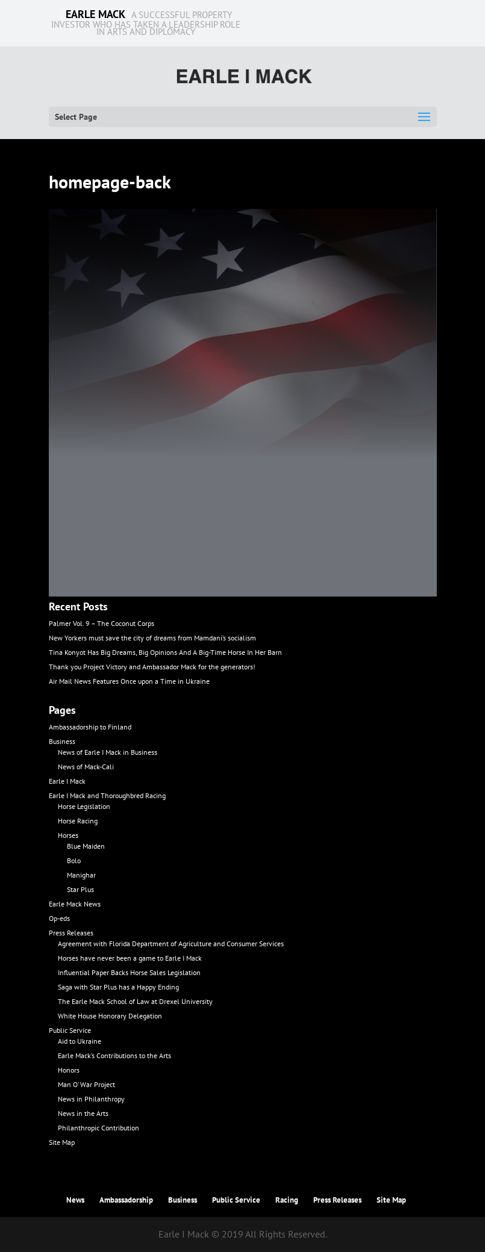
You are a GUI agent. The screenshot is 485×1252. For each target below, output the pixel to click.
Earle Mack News (75, 903)
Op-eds (59, 918)
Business (62, 741)
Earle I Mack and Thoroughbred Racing (107, 795)
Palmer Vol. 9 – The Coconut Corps (101, 623)
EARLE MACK (95, 14)
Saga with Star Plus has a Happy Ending (118, 986)
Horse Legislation (84, 806)
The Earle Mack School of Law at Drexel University (135, 1001)
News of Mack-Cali (86, 766)
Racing (286, 1200)
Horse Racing (78, 820)
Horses (68, 835)
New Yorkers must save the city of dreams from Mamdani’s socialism (152, 637)
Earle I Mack (67, 781)
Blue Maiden (86, 846)
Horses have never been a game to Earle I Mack (130, 957)
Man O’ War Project (86, 1084)
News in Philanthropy (91, 1098)
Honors (69, 1069)
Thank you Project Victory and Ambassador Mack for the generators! (152, 666)
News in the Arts (83, 1113)
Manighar (81, 874)
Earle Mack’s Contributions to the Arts (114, 1055)
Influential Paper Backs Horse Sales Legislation (129, 972)
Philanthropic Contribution (98, 1127)
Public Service (70, 1030)
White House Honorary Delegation (110, 1015)
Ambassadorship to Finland (90, 726)
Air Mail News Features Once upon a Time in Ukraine (129, 681)
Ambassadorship (126, 1200)
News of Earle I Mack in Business (107, 752)
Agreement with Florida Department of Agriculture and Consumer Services (171, 943)
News (75, 1200)
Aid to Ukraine (79, 1041)
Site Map (62, 1142)
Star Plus (80, 889)
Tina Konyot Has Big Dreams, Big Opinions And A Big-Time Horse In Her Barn (165, 652)
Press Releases (71, 932)
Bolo (74, 860)
